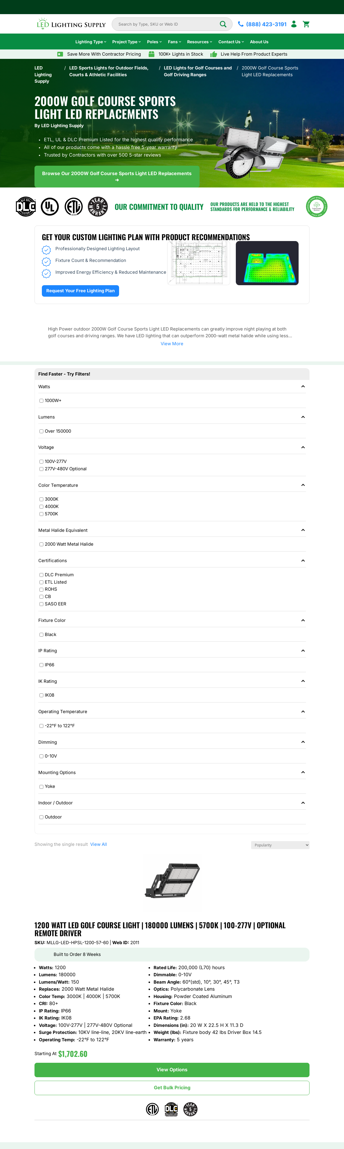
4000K (52, 506)
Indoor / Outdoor (172, 803)
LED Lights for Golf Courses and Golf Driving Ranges (198, 71)
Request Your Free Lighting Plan (80, 290)
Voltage (172, 447)
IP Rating (172, 650)
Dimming (172, 742)
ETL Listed (56, 582)
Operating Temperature (172, 711)
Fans (173, 41)
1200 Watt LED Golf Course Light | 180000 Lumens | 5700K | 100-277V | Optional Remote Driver (160, 929)
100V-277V (56, 461)
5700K (51, 514)
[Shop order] (280, 845)
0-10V (51, 756)
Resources (198, 41)
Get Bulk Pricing (172, 1087)
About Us (259, 41)
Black (50, 634)
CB (48, 597)
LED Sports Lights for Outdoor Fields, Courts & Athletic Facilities (109, 71)
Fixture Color (172, 620)
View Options (172, 1069)
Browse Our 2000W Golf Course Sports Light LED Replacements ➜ (117, 176)
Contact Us (229, 41)
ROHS (51, 589)
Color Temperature (172, 485)
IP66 (49, 665)
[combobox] (169, 24)
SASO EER (55, 604)
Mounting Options (172, 772)
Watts (172, 386)
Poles (152, 41)
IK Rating (172, 681)
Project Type (124, 41)
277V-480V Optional (66, 468)
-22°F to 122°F (60, 725)
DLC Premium (59, 574)
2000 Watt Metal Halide (69, 544)
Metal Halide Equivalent (172, 530)
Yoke (50, 786)
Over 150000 (58, 431)
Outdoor (53, 817)
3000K (51, 499)
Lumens (172, 417)
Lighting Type (89, 41)
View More (172, 343)
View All (97, 844)
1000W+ (53, 401)
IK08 (49, 695)
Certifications (172, 560)
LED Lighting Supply (43, 74)
